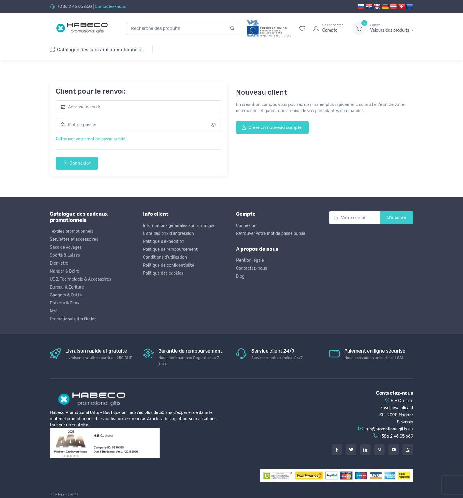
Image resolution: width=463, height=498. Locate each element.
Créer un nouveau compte (272, 127)
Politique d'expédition (163, 241)
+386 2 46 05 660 (74, 6)
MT (76, 494)
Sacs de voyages (66, 247)
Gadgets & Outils (66, 295)
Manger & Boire (64, 271)
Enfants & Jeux (64, 303)
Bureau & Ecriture (67, 287)
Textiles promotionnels (71, 231)
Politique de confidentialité (168, 265)
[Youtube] (393, 449)
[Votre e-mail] (355, 217)
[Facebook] (337, 449)
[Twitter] (351, 449)
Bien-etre (59, 263)
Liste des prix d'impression (168, 233)
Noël (54, 311)
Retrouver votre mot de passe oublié (270, 233)
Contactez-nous (110, 6)
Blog (240, 276)
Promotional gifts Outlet (73, 319)
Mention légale (250, 260)
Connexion (77, 163)
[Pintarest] (379, 449)
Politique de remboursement (170, 249)
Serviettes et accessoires (74, 239)
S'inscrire (396, 217)
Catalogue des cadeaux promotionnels (95, 50)
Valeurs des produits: (391, 28)
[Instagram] (407, 449)
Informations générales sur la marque (179, 225)
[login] (327, 28)
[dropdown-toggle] (359, 28)
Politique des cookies (163, 273)
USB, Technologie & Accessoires (80, 279)
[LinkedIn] (365, 449)
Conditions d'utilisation (165, 257)
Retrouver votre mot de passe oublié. (91, 139)
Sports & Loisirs (65, 255)
